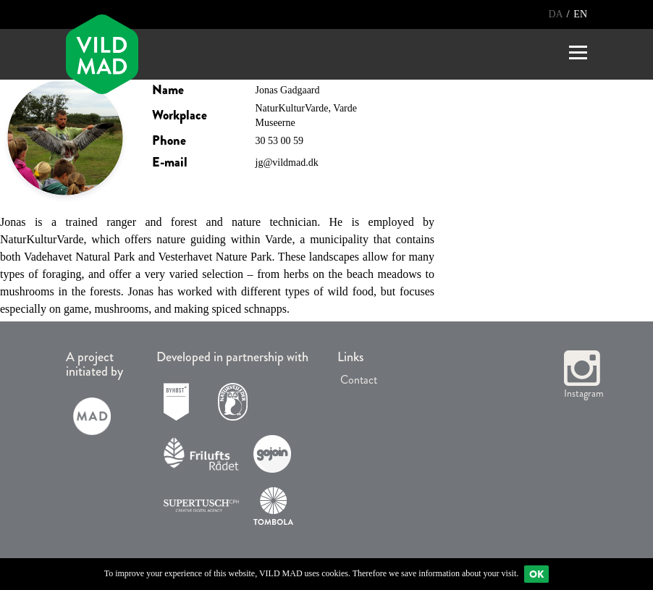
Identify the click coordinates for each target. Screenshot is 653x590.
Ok (536, 574)
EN (580, 14)
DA (556, 14)
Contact (357, 379)
